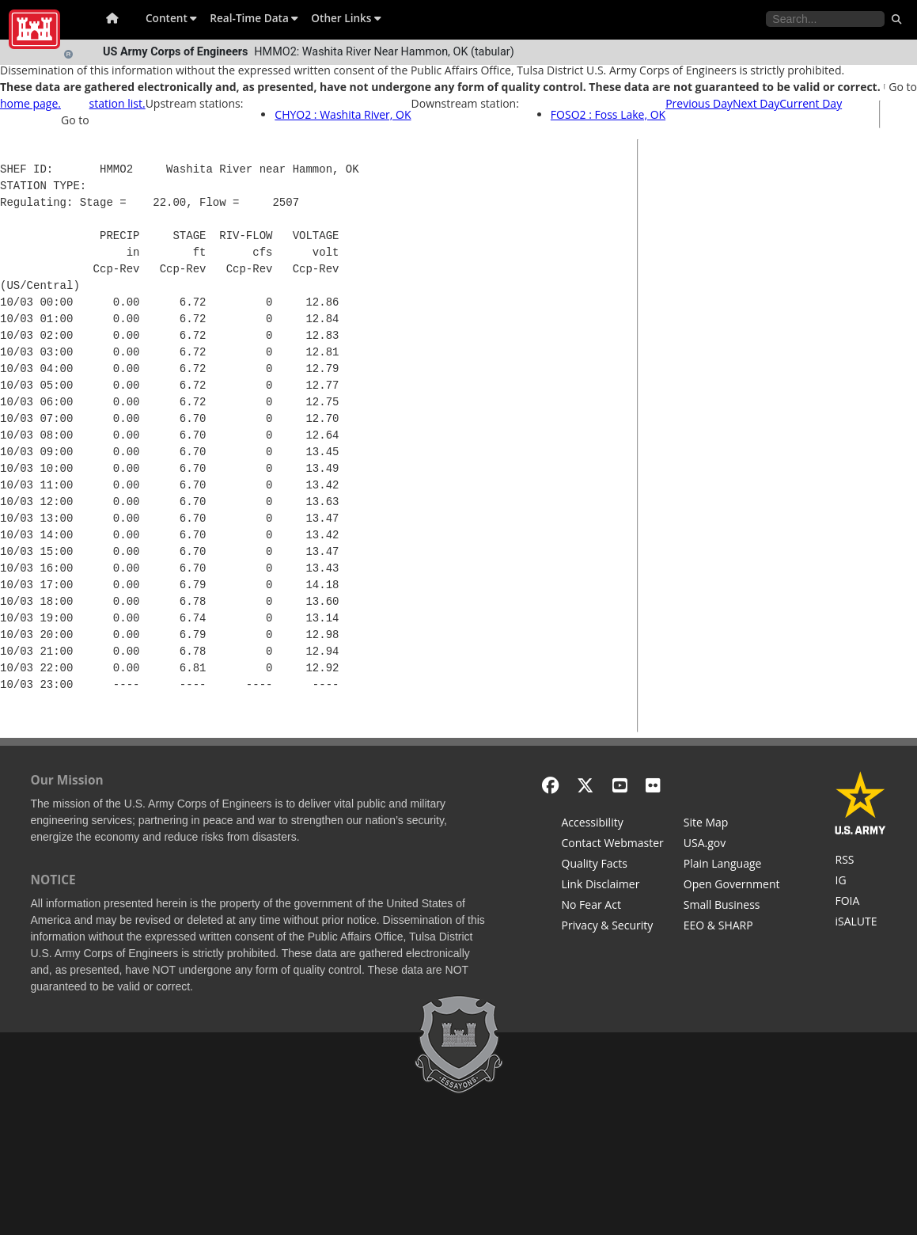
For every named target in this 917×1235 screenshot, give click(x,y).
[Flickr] (653, 784)
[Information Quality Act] (613, 865)
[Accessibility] (613, 824)
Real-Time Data (254, 17)
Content (171, 17)
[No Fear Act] (613, 906)
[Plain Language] (732, 865)
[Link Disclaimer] (613, 886)
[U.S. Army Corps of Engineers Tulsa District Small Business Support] (732, 906)
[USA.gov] (732, 844)
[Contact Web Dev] (613, 844)
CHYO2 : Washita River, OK (343, 114)
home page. (30, 103)
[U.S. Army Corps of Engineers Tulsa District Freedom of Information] (860, 902)
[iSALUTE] (860, 923)
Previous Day (699, 103)
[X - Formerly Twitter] (585, 784)
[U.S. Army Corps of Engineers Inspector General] (860, 882)
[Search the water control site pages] (825, 19)
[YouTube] (619, 784)
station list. (117, 103)
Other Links (346, 17)
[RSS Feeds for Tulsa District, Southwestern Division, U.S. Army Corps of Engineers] (860, 861)
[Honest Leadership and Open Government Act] (732, 886)
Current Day (810, 103)
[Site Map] (732, 824)
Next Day (756, 103)
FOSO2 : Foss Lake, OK (608, 114)
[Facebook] (550, 784)
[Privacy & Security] (613, 927)
